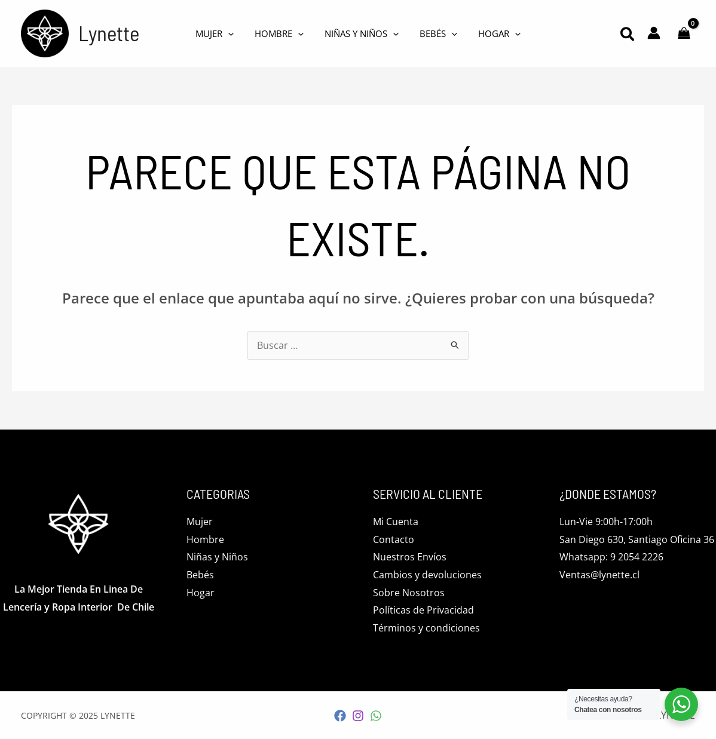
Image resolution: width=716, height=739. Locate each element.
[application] (234, 33)
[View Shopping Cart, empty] (683, 33)
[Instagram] (358, 716)
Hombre (205, 539)
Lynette (108, 32)
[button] (627, 35)
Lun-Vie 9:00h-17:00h (606, 521)
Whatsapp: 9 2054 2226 (611, 556)
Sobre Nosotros (409, 592)
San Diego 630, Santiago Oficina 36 (636, 539)
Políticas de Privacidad (423, 610)
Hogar (200, 592)
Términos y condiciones (426, 627)
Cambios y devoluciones (427, 574)
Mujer (199, 521)
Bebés (200, 574)
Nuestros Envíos (409, 556)
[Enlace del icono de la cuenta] (653, 32)
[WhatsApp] (376, 716)
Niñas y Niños (217, 556)
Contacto (393, 539)
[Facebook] (340, 716)
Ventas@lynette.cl (599, 574)
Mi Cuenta (395, 521)
